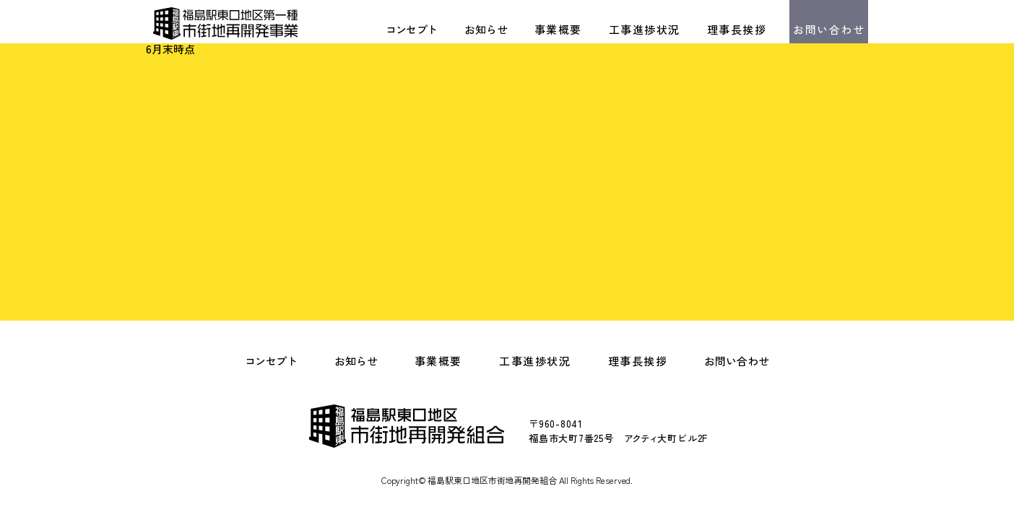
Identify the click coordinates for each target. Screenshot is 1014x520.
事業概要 (558, 29)
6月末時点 (170, 48)
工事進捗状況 (644, 29)
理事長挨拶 (737, 29)
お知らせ (486, 29)
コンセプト (412, 29)
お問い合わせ (828, 29)
